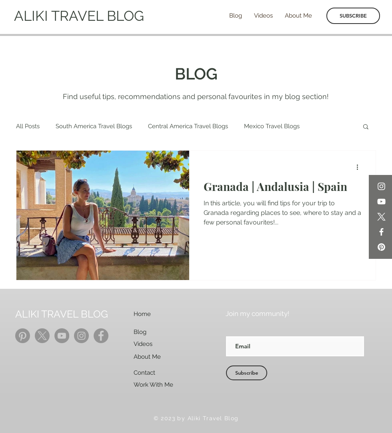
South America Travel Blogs (94, 126)
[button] (366, 127)
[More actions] (360, 167)
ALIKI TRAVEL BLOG (79, 16)
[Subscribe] (246, 372)
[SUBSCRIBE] (353, 16)
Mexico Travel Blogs (272, 126)
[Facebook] (381, 232)
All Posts (28, 126)
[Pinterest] (381, 247)
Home (142, 314)
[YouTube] (381, 202)
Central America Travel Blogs (188, 126)
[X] (381, 217)
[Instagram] (381, 186)
